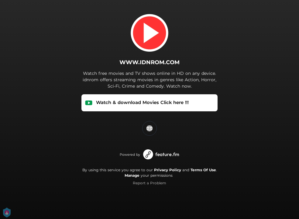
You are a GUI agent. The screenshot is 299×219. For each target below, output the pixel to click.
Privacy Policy (167, 170)
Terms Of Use (203, 170)
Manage (132, 175)
